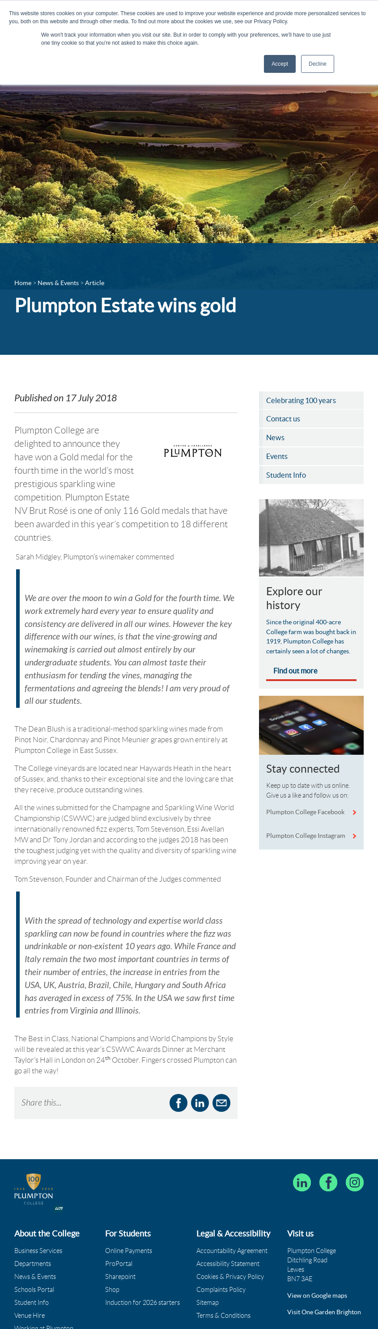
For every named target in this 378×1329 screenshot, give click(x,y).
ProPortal (118, 1219)
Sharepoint (120, 1232)
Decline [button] (318, 64)
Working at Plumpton (43, 1284)
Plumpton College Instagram (305, 837)
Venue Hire (29, 1271)
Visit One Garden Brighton (324, 1267)
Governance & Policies (45, 1310)
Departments (32, 1219)
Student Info (31, 1258)
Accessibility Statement (227, 1219)
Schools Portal (34, 1245)
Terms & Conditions (223, 1271)
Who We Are (32, 1297)
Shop (112, 1245)
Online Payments (128, 1206)
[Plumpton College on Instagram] (355, 1139)
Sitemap (207, 1258)
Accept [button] (280, 64)
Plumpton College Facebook (306, 813)
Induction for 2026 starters (142, 1258)
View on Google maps (317, 1251)
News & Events (35, 1232)
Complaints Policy (221, 1245)
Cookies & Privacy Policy (230, 1232)
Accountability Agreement (232, 1206)
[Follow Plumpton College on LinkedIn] (302, 1139)
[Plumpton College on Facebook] (328, 1139)
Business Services (38, 1206)
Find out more (295, 673)
